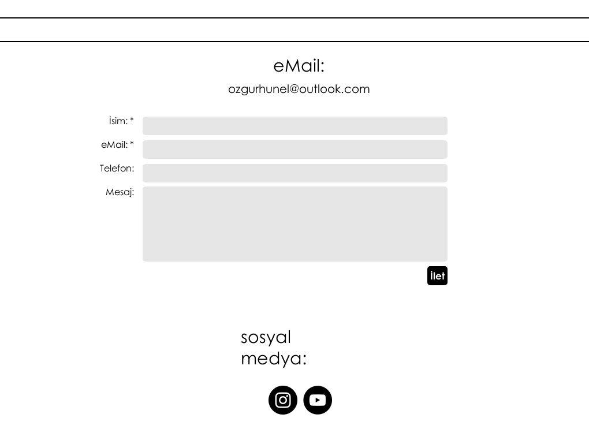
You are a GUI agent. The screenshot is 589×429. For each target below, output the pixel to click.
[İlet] (437, 275)
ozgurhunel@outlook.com (299, 88)
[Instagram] (283, 400)
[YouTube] (317, 400)
